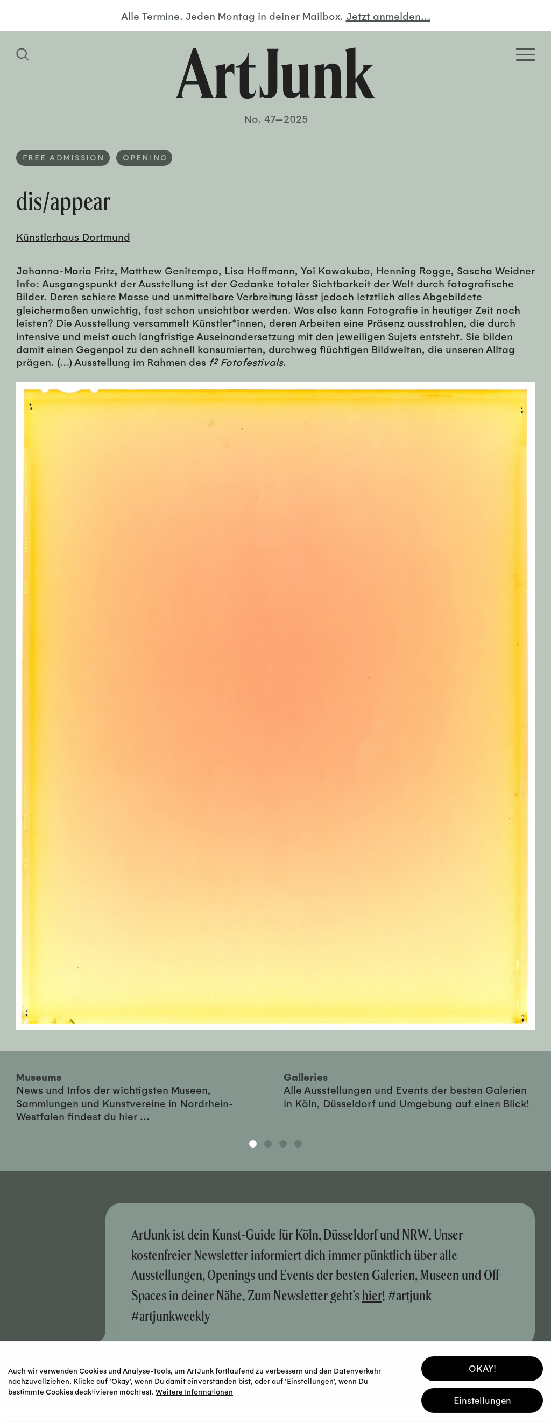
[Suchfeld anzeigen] (24, 54)
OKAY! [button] (482, 1366)
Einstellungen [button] (482, 1398)
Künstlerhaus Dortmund (73, 236)
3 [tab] (283, 1144)
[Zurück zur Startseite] (275, 73)
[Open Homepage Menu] (525, 54)
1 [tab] (253, 1144)
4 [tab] (298, 1144)
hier (372, 1295)
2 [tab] (268, 1144)
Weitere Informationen (194, 1389)
